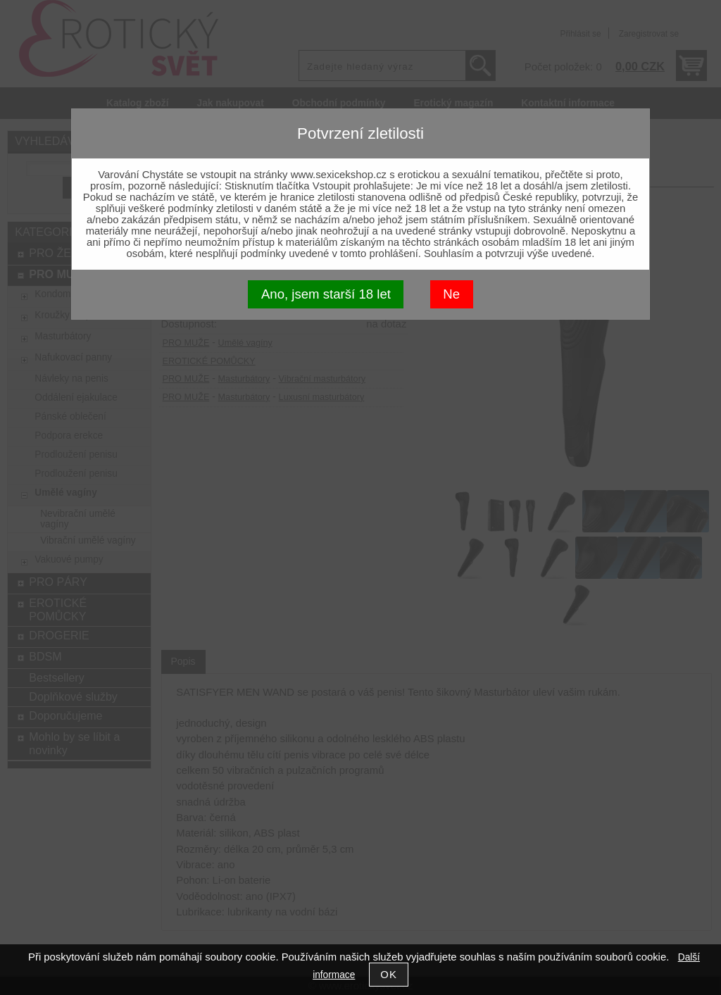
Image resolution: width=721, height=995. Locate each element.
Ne (451, 294)
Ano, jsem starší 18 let (326, 294)
